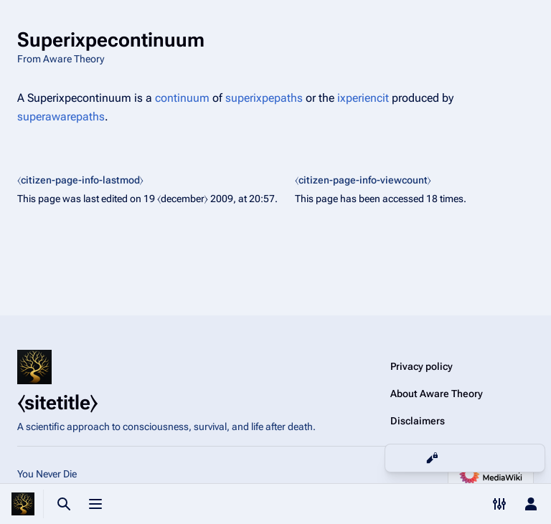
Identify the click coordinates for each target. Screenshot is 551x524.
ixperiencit (363, 98)
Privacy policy (421, 366)
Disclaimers (417, 421)
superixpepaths (264, 98)
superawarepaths (61, 116)
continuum (182, 98)
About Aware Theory (436, 393)
